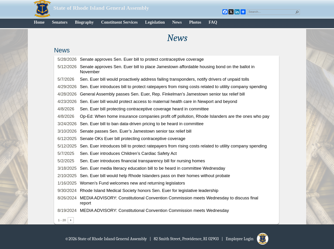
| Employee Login (245, 238)
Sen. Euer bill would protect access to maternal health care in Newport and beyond (158, 101)
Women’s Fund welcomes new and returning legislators (132, 183)
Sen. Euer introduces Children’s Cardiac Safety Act (128, 153)
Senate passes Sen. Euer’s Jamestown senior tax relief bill (135, 131)
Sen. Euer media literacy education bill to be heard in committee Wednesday (152, 168)
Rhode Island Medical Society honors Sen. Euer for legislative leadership (149, 190)
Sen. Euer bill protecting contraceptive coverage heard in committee (144, 108)
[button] (297, 12)
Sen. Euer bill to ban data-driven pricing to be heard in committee (141, 123)
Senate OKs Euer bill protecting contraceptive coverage (132, 138)
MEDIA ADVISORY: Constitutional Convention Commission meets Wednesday (154, 210)
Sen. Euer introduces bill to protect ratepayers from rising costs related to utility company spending (173, 86)
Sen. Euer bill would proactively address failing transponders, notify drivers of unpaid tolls (164, 79)
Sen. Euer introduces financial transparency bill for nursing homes (142, 160)
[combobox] (271, 12)
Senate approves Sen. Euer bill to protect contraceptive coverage (142, 59)
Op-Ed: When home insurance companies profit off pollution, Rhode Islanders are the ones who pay (174, 116)
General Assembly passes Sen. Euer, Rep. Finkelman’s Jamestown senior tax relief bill (162, 94)
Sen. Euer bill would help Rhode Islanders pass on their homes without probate (155, 175)
